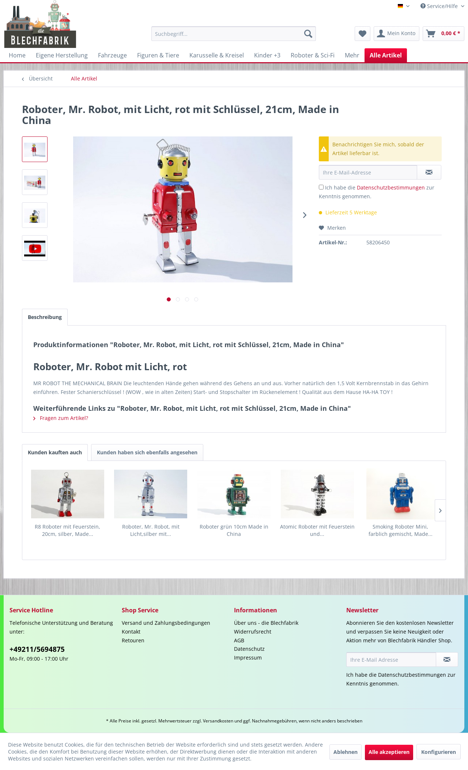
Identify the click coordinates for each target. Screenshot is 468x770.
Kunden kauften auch (55, 452)
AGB (239, 640)
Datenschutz (249, 648)
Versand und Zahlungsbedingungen (166, 622)
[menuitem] (233, 33)
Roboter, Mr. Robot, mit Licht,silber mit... (151, 530)
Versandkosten (218, 721)
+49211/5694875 (37, 649)
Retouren (133, 640)
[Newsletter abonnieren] (447, 659)
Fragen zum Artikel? (60, 417)
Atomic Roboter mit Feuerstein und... (317, 530)
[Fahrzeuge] (112, 55)
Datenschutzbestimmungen (391, 187)
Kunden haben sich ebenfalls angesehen (147, 452)
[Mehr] (352, 55)
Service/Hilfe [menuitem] (439, 6)
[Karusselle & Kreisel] (216, 55)
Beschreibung (45, 316)
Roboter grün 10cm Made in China (234, 530)
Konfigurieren (438, 751)
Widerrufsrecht (252, 631)
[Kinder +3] (267, 55)
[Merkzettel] (362, 33)
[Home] (17, 55)
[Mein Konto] (396, 33)
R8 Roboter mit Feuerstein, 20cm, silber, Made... (67, 530)
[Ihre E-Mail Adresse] (391, 659)
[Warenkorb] (443, 33)
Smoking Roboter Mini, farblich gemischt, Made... (401, 530)
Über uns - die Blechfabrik (266, 622)
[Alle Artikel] (386, 55)
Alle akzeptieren (389, 751)
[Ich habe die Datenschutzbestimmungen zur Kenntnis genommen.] (321, 187)
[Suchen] (308, 33)
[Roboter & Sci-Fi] (313, 55)
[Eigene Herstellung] (62, 55)
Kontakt (131, 631)
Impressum (248, 657)
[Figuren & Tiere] (158, 55)
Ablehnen (345, 751)
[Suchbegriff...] (233, 33)
